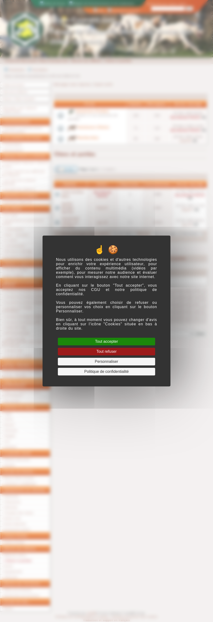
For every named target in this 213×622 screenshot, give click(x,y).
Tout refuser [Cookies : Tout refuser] (106, 351)
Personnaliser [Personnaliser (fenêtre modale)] (106, 361)
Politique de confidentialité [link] (106, 371)
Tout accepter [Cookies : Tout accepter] (106, 341)
